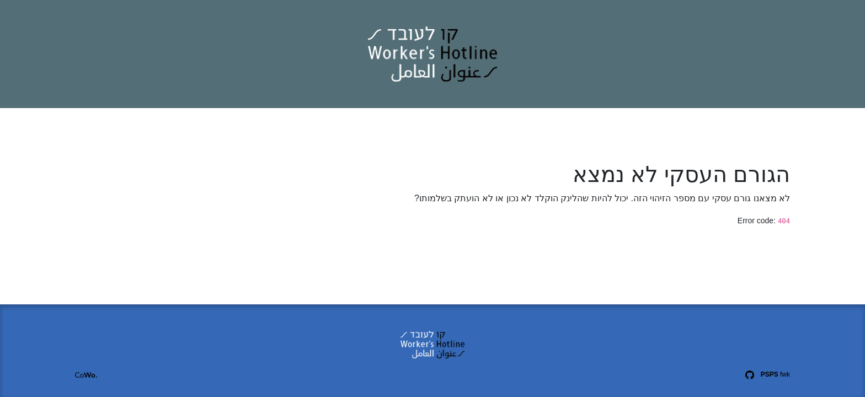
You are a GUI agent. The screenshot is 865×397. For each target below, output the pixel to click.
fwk (775, 374)
